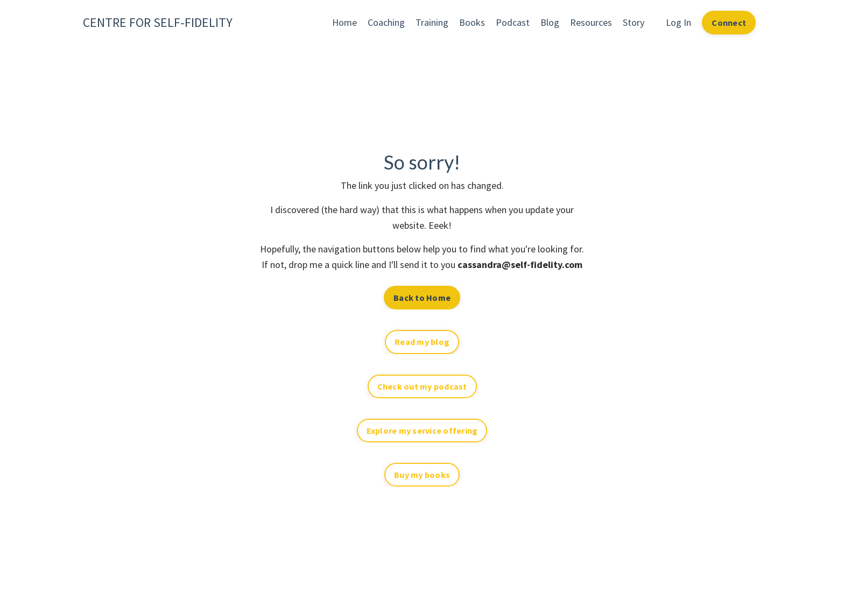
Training (432, 22)
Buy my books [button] (422, 474)
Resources (591, 22)
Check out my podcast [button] (422, 386)
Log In (678, 22)
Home (344, 22)
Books (472, 22)
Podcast (513, 22)
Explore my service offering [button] (422, 430)
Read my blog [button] (422, 341)
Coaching (386, 22)
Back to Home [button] (422, 297)
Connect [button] (729, 22)
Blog (549, 22)
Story (633, 22)
